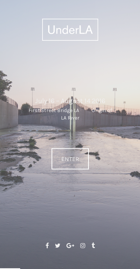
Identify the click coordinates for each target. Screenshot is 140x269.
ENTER (70, 159)
